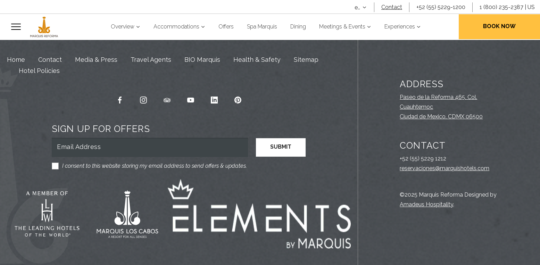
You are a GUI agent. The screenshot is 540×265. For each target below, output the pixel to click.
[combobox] (361, 8)
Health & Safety (257, 59)
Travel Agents (151, 59)
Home (16, 59)
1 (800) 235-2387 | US (507, 7)
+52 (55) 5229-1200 (440, 7)
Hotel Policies (39, 70)
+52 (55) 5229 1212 (423, 158)
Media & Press (96, 59)
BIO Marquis (202, 59)
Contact (391, 7)
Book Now (499, 26)
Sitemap (306, 59)
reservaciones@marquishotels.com (444, 168)
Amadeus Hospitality (426, 204)
